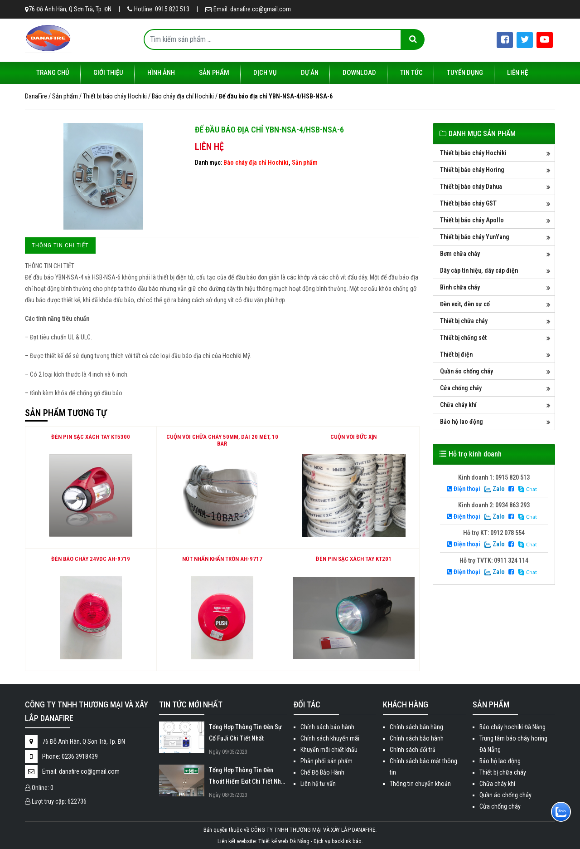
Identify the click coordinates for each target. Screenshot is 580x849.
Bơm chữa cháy (460, 253)
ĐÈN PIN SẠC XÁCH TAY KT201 (354, 558)
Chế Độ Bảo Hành (322, 772)
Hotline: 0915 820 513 (158, 9)
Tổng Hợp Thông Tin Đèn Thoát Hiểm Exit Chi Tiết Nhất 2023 (247, 776)
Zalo (494, 488)
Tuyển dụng (465, 73)
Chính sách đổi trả (412, 749)
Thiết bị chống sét (463, 337)
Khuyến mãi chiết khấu (329, 749)
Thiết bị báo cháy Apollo (472, 220)
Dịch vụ (265, 73)
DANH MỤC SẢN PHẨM (482, 133)
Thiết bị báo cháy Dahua (471, 186)
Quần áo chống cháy (466, 371)
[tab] (60, 245)
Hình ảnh (161, 73)
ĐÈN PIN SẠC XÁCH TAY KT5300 (90, 436)
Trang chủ (52, 73)
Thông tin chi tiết (60, 245)
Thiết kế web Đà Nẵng (283, 841)
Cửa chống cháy (461, 388)
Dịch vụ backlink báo (338, 841)
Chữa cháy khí (458, 404)
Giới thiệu (108, 73)
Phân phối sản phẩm (326, 761)
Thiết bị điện (456, 354)
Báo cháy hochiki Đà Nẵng (512, 727)
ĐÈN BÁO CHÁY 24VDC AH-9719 (90, 558)
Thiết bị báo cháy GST (468, 203)
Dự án (310, 73)
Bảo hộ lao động (461, 421)
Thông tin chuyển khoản (420, 783)
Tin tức (411, 73)
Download (359, 73)
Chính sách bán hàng (416, 727)
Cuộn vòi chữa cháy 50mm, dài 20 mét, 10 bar (222, 440)
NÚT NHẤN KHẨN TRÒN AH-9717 (222, 558)
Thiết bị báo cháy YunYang (474, 236)
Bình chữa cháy (460, 287)
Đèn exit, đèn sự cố (465, 304)
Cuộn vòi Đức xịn (353, 436)
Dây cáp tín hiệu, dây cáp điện (479, 270)
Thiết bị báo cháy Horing (472, 169)
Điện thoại (463, 488)
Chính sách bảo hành (327, 727)
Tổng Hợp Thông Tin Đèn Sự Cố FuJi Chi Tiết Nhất (245, 732)
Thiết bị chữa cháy (464, 320)
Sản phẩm (214, 73)
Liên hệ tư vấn (318, 783)
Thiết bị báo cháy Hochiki (473, 153)
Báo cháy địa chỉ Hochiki (256, 162)
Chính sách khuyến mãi (329, 738)
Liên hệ (517, 73)
